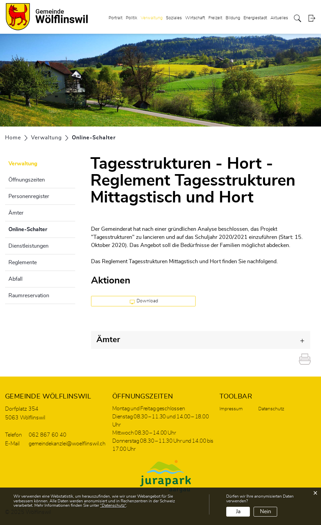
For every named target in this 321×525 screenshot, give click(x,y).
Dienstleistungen (28, 246)
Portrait (115, 18)
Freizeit (215, 18)
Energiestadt (255, 18)
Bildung (233, 18)
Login (312, 18)
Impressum (231, 409)
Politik (131, 18)
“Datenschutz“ (113, 505)
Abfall (15, 279)
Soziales (174, 18)
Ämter (16, 213)
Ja (238, 511)
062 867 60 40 (47, 435)
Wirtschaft (195, 18)
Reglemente (22, 262)
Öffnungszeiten (26, 180)
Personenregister (28, 196)
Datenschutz (271, 409)
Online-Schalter (41, 228)
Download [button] (144, 301)
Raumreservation (28, 295)
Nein (265, 511)
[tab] (200, 340)
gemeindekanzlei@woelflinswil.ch (67, 443)
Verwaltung (152, 18)
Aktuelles (279, 18)
